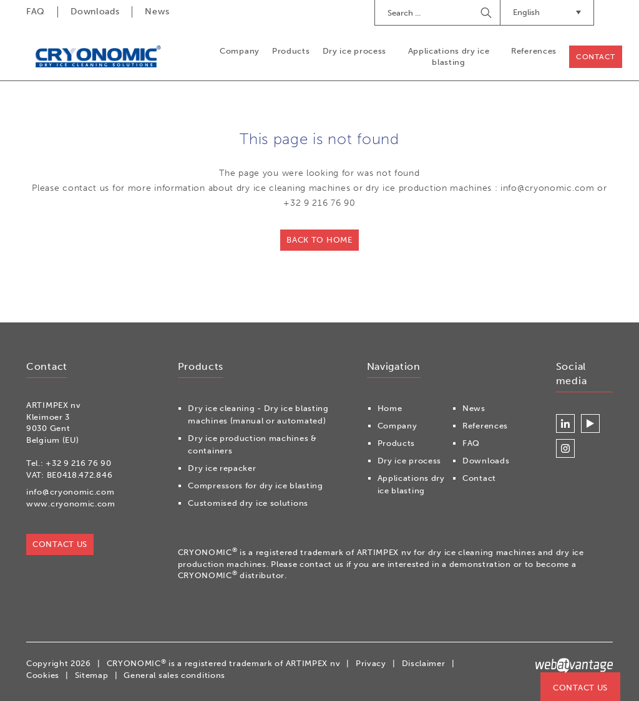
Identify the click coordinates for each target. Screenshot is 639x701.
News (157, 11)
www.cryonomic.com (70, 503)
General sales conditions (174, 675)
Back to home (319, 239)
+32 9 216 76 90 (79, 463)
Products (291, 51)
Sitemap (92, 675)
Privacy (371, 663)
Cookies (42, 675)
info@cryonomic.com (70, 491)
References (534, 51)
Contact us (580, 687)
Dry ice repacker (222, 468)
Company (240, 51)
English (547, 12)
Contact (595, 56)
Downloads (95, 11)
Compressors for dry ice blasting (255, 485)
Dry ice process (355, 51)
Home (390, 408)
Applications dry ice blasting (449, 56)
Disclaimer (424, 663)
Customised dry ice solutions (248, 503)
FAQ (35, 11)
